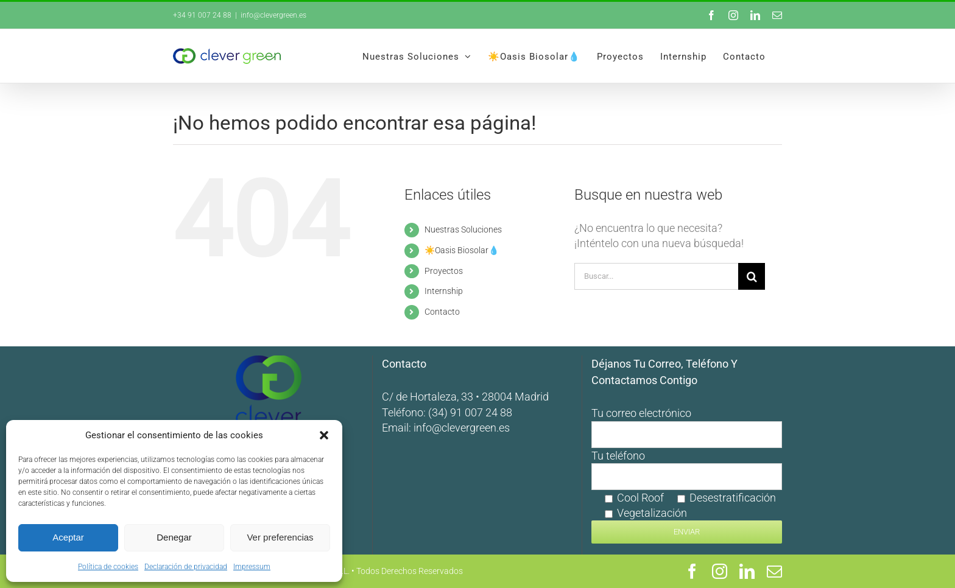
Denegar (174, 537)
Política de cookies (108, 566)
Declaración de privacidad (185, 566)
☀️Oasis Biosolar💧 (462, 250)
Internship (444, 291)
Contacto (442, 312)
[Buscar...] (656, 276)
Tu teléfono (686, 493)
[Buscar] (751, 276)
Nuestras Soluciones (463, 229)
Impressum (251, 566)
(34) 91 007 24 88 (470, 412)
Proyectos (444, 271)
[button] (324, 435)
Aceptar (68, 537)
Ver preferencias (280, 537)
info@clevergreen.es (462, 427)
